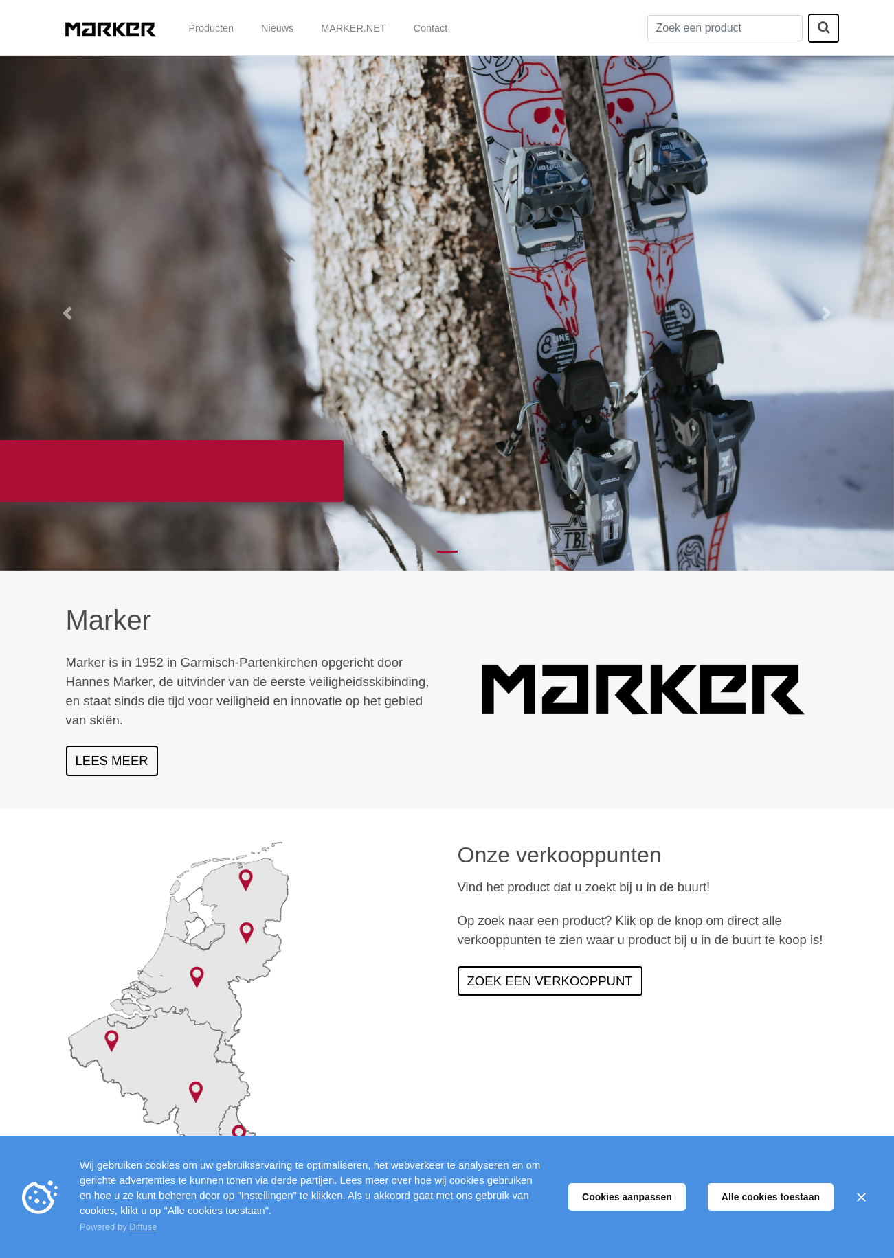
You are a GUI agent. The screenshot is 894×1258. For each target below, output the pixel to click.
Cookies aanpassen (627, 1196)
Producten (211, 28)
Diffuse (143, 1227)
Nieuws (277, 28)
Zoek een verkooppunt (550, 981)
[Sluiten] (861, 1196)
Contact (431, 28)
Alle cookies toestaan (771, 1196)
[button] (67, 313)
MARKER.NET (353, 28)
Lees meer (112, 760)
